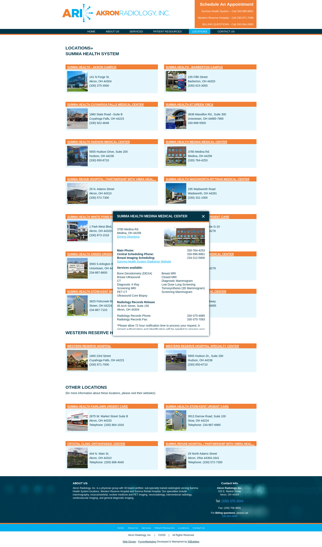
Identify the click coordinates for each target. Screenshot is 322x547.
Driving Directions (128, 236)
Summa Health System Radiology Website (144, 261)
